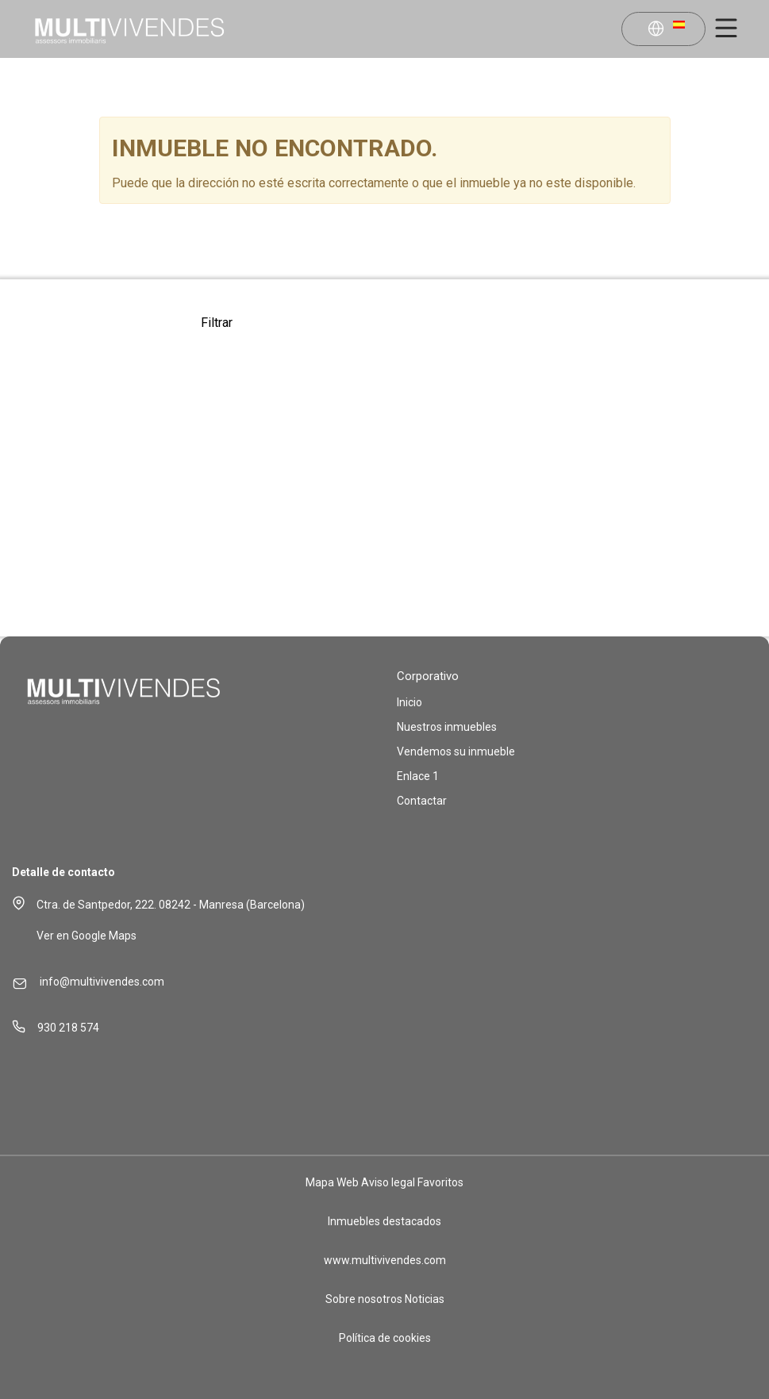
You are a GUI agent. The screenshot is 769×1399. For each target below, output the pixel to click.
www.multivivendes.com (385, 1260)
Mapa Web (332, 1182)
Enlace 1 (418, 776)
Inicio (409, 702)
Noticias (424, 1299)
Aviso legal (388, 1182)
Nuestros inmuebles (447, 727)
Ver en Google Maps (86, 935)
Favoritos (440, 1182)
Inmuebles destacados (384, 1221)
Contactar (422, 800)
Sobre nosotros (363, 1299)
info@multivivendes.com (102, 981)
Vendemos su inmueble (456, 751)
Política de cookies (385, 1338)
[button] (666, 30)
